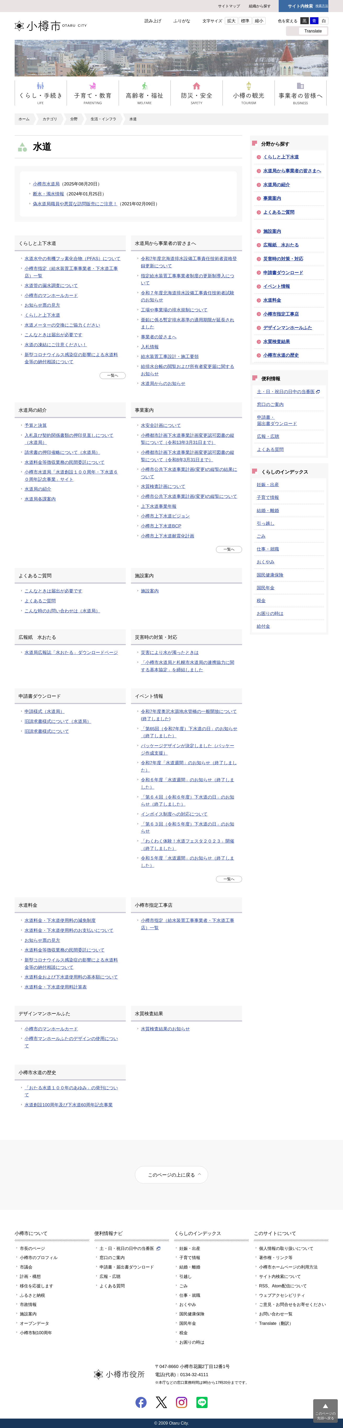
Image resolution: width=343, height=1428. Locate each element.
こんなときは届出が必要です (53, 334)
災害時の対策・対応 (283, 258)
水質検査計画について (163, 486)
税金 (261, 600)
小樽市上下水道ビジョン (165, 516)
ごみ (261, 536)
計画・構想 (30, 1276)
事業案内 (272, 198)
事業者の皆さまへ (158, 336)
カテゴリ (50, 119)
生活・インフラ (103, 119)
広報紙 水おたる (281, 245)
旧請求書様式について (47, 731)
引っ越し (266, 523)
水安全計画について (161, 425)
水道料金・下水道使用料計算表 (56, 987)
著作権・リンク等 (276, 1257)
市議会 (26, 1267)
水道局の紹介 (38, 489)
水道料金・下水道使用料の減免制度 (60, 920)
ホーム (24, 119)
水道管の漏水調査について (51, 285)
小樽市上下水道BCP (161, 526)
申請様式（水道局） (45, 711)
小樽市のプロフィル (39, 1257)
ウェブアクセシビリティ (282, 1295)
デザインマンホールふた (287, 327)
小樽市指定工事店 (281, 314)
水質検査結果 (276, 341)
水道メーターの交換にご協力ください (62, 325)
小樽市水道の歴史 (281, 355)
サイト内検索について (280, 1276)
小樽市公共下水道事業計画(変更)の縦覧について (189, 496)
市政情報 (28, 1304)
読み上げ (153, 20)
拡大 (231, 20)
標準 (245, 20)
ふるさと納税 (32, 1295)
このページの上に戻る (171, 1175)
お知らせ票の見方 (42, 305)
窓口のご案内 (270, 404)
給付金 (263, 626)
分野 (74, 119)
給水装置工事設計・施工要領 (170, 356)
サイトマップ (229, 6)
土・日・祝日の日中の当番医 (288, 391)
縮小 (259, 20)
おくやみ (266, 561)
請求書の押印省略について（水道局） (62, 452)
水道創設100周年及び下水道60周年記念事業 (69, 1104)
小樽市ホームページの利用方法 (288, 1267)
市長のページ (32, 1248)
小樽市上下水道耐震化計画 (167, 536)
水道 (133, 119)
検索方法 (322, 5)
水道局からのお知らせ (163, 383)
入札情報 (150, 346)
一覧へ (112, 375)
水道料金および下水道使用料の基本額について (71, 977)
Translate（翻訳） (276, 1323)
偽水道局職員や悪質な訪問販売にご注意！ (75, 203)
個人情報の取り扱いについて (286, 1248)
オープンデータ (34, 1323)
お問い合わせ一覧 (276, 1313)
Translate (313, 31)
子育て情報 (268, 497)
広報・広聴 (268, 436)
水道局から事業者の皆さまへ (292, 170)
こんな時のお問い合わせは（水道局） (62, 610)
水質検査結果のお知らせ (165, 1028)
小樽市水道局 (46, 183)
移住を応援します (36, 1285)
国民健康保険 (270, 575)
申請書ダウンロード (283, 272)
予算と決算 (36, 425)
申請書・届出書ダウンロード (127, 1267)
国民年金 (266, 587)
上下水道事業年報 (158, 506)
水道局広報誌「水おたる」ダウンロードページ (71, 652)
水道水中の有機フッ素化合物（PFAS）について (73, 258)
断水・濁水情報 (48, 193)
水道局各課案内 (40, 499)
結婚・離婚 (268, 510)
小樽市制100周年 (36, 1332)
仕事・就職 (268, 549)
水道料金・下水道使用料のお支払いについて (69, 930)
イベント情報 (276, 286)
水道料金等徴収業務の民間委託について (65, 462)
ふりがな (182, 20)
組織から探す (260, 6)
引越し (185, 1276)
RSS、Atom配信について (283, 1285)
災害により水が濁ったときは (170, 652)
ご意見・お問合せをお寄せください (292, 1304)
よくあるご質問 (40, 600)
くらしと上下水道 (42, 315)
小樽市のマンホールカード (51, 295)
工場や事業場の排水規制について (174, 309)
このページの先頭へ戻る (325, 1415)
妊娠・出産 (268, 484)
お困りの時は (270, 613)
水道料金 (272, 300)
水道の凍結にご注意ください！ (56, 344)
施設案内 (150, 591)
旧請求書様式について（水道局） (58, 721)
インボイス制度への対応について (174, 814)
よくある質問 (270, 449)
